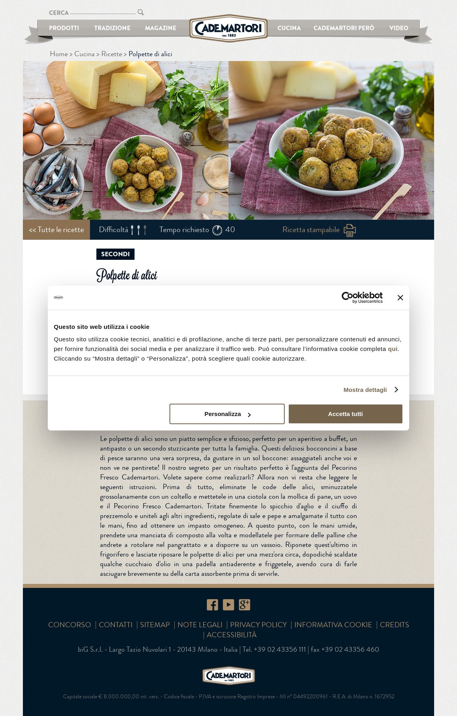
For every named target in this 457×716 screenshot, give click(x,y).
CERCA (59, 13)
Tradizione (112, 28)
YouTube (228, 604)
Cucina (289, 28)
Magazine (160, 28)
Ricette (111, 54)
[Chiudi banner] (400, 297)
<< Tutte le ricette (56, 229)
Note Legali (199, 625)
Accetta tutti (345, 413)
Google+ (244, 604)
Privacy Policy (258, 625)
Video (399, 28)
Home (59, 54)
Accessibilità (232, 635)
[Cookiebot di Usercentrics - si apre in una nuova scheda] (347, 298)
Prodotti (64, 28)
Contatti (116, 625)
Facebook (212, 604)
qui (393, 348)
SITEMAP (155, 625)
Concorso (69, 625)
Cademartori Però (344, 28)
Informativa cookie (333, 625)
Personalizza (227, 413)
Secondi (115, 254)
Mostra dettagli (365, 389)
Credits (394, 625)
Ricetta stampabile (311, 229)
